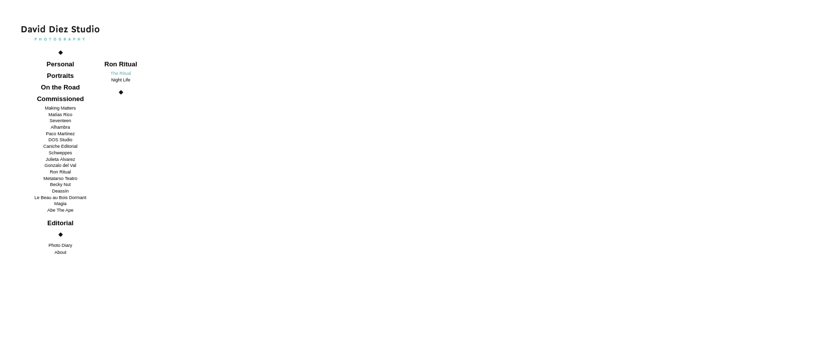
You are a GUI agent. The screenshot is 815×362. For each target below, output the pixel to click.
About (60, 252)
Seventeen (60, 120)
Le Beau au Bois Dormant (60, 197)
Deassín (60, 191)
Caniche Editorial (60, 146)
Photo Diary (60, 245)
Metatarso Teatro (60, 178)
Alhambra (60, 127)
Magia (60, 203)
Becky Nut (60, 184)
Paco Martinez (60, 133)
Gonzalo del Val (60, 165)
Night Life (120, 79)
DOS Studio (60, 139)
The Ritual (120, 73)
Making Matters (60, 108)
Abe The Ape (60, 210)
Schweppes (60, 152)
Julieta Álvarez (60, 159)
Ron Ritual (60, 171)
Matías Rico (60, 114)
